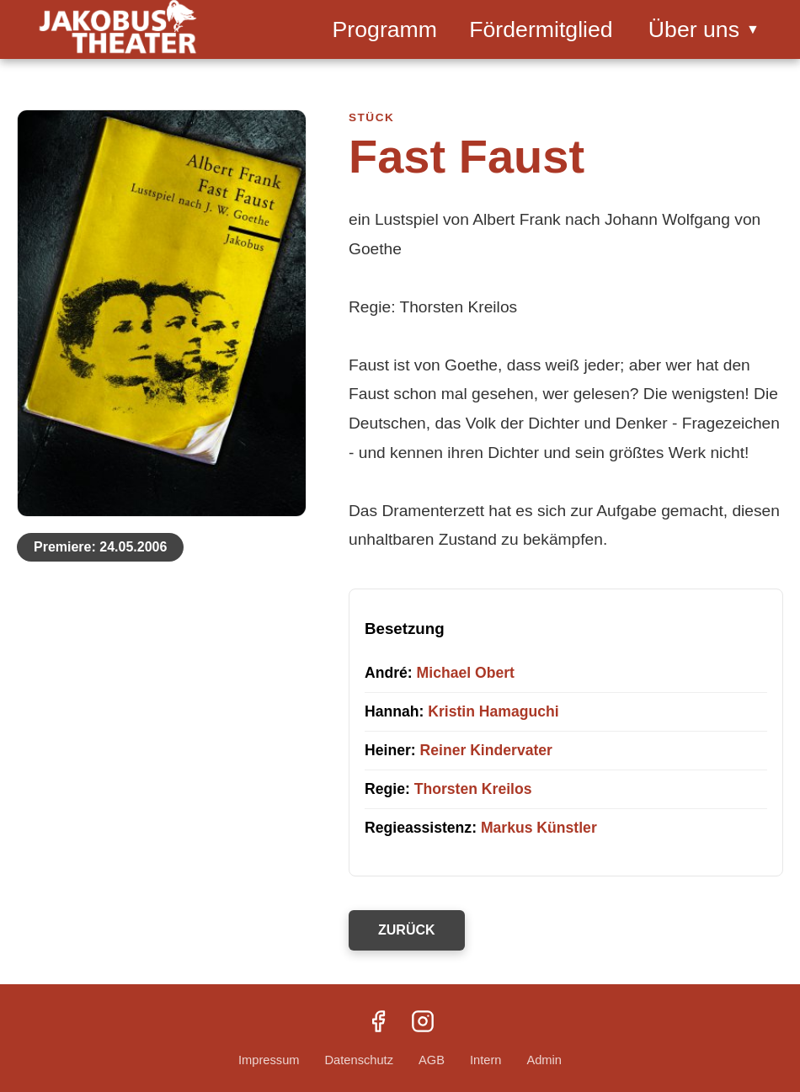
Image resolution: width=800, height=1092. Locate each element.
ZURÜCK (406, 930)
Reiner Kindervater (486, 750)
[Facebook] (378, 1022)
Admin (544, 1060)
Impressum (268, 1060)
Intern (485, 1060)
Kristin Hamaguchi (493, 711)
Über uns (704, 29)
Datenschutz (359, 1060)
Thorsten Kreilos (473, 788)
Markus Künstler (539, 827)
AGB (432, 1060)
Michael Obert (466, 672)
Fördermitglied (540, 29)
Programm (385, 29)
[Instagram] (423, 1022)
